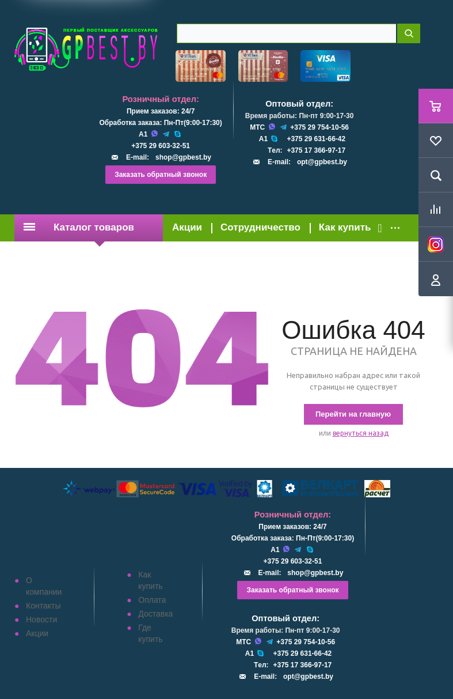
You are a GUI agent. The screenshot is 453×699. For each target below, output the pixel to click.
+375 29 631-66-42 (316, 139)
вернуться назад (361, 433)
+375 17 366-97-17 (316, 150)
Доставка (155, 613)
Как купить (345, 227)
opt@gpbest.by (322, 162)
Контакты (43, 605)
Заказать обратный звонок (161, 175)
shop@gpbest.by (183, 157)
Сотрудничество (260, 227)
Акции (187, 227)
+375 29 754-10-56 (319, 127)
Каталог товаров (79, 227)
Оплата (152, 599)
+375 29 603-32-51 (160, 146)
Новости (41, 619)
